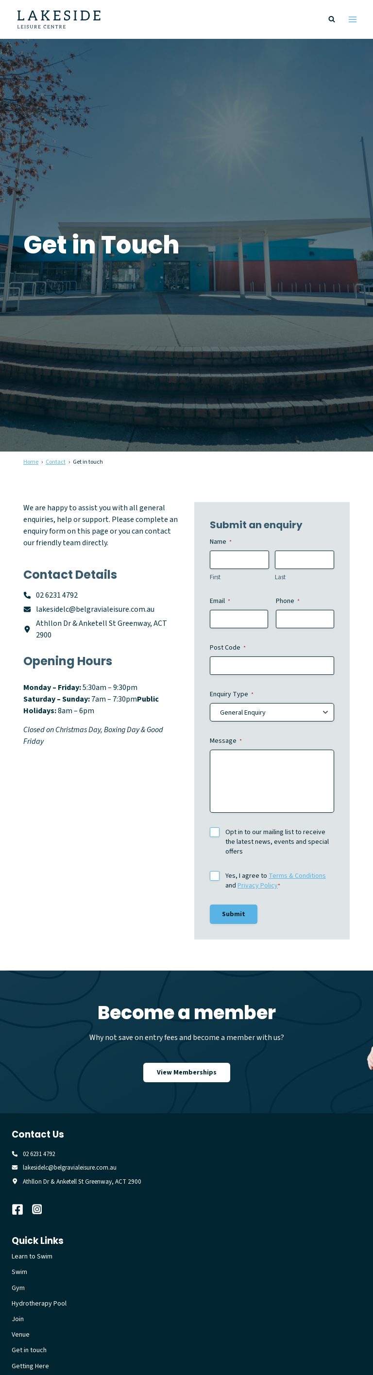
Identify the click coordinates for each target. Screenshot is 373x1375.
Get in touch (29, 1351)
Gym (18, 1289)
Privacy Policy (257, 885)
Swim (19, 1273)
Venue (21, 1336)
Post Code (228, 648)
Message (226, 741)
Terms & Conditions (297, 876)
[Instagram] (42, 1210)
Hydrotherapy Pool (39, 1304)
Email (220, 601)
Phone (288, 601)
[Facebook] (22, 1210)
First (215, 577)
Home (30, 462)
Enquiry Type (232, 694)
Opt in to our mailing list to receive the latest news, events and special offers (277, 841)
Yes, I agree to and (275, 880)
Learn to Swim (32, 1257)
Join (18, 1320)
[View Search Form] (332, 19)
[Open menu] (352, 19)
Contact (56, 462)
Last (280, 577)
